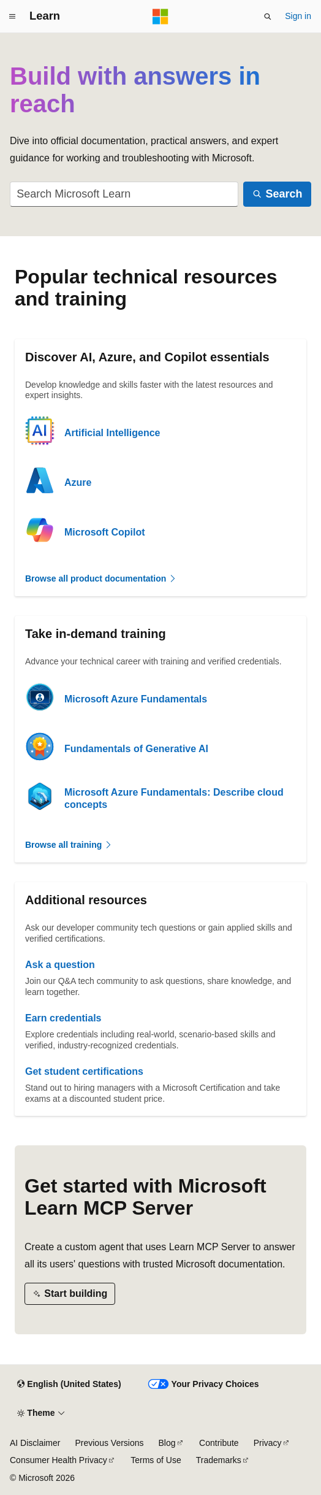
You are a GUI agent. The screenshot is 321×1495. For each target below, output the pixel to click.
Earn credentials (63, 1018)
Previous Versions (109, 1443)
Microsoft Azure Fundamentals (135, 699)
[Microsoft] (160, 17)
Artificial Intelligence (112, 433)
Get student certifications (84, 1071)
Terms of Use (155, 1460)
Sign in (298, 16)
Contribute (219, 1443)
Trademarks (218, 1460)
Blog (167, 1443)
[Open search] (267, 17)
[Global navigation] (12, 17)
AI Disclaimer (35, 1443)
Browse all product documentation (101, 578)
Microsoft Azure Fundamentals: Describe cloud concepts (174, 798)
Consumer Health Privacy (58, 1460)
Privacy (268, 1443)
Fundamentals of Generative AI (136, 749)
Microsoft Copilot (104, 532)
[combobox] (124, 194)
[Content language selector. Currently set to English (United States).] (69, 1384)
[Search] (277, 194)
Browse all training (69, 845)
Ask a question (60, 964)
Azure (77, 482)
